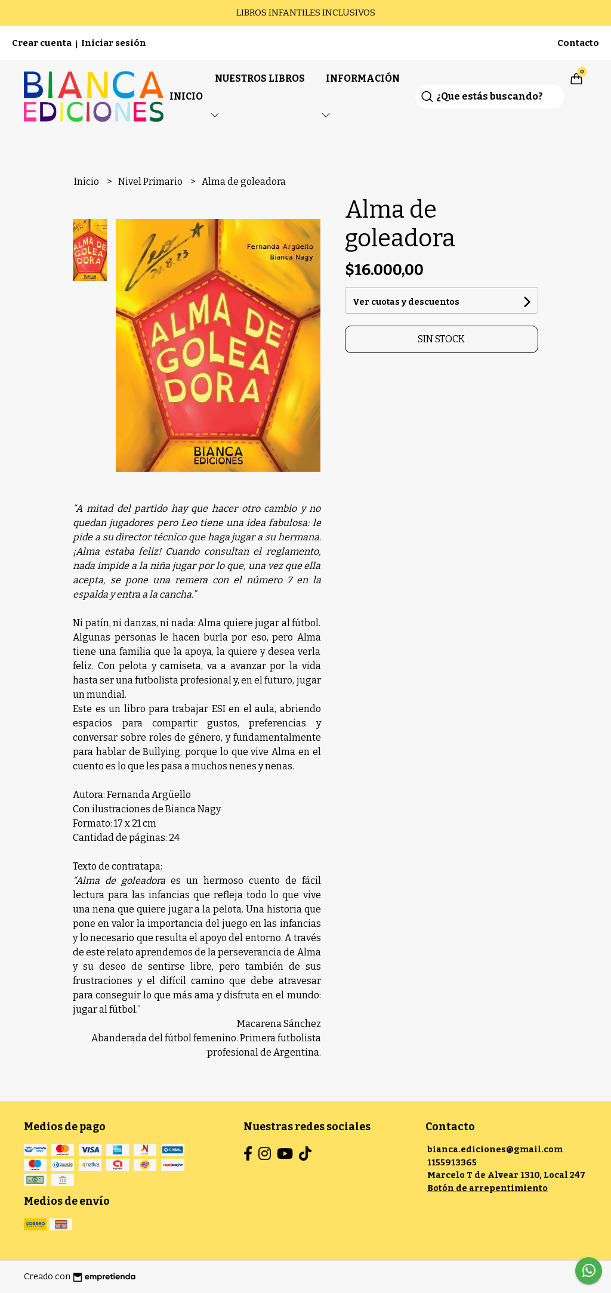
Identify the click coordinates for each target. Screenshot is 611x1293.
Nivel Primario (151, 181)
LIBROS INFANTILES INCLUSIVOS (305, 12)
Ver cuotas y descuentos (406, 302)
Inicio (186, 96)
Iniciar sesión (113, 43)
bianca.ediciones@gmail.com (495, 1149)
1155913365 (452, 1163)
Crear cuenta (42, 43)
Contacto (578, 43)
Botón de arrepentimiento (487, 1188)
